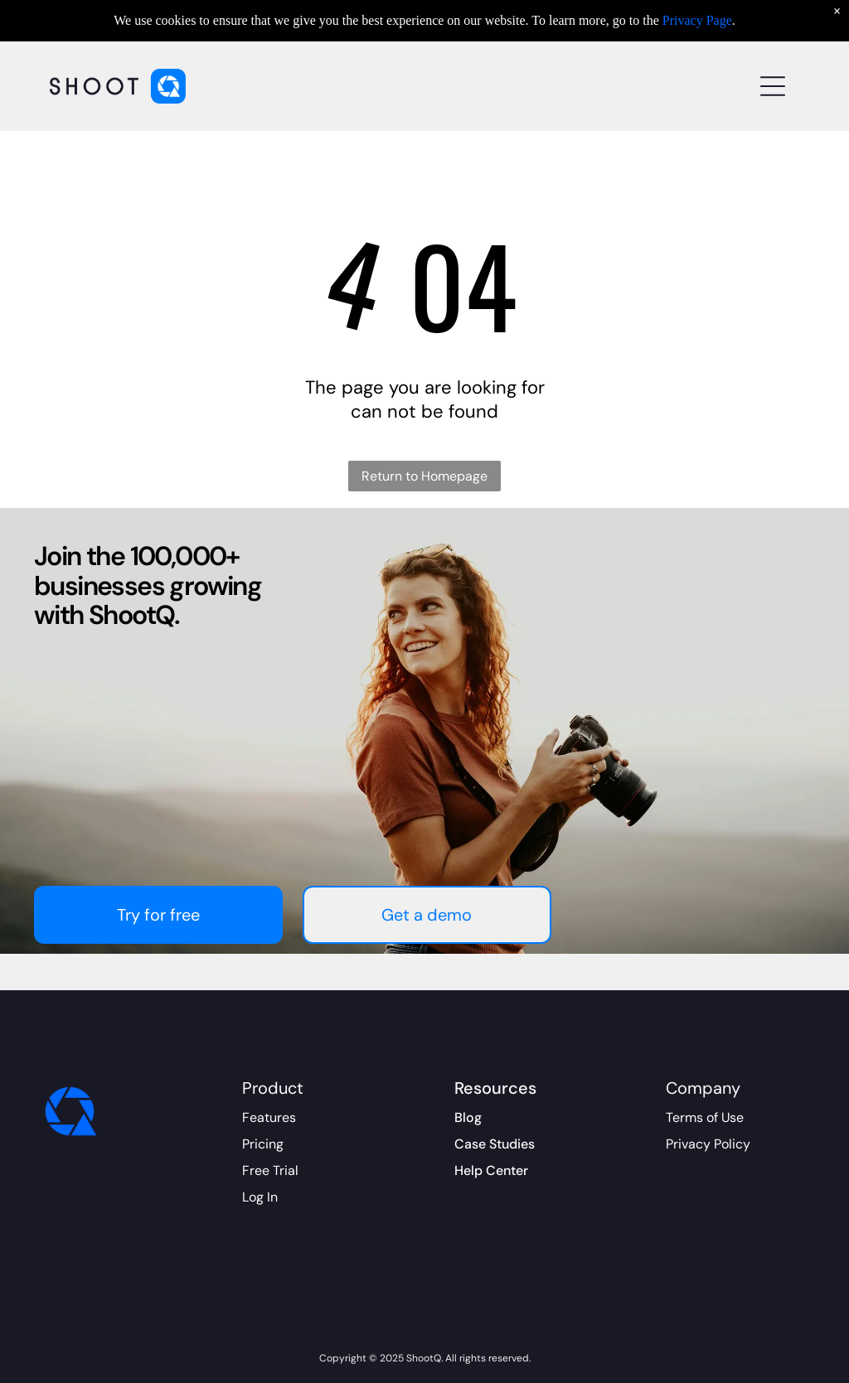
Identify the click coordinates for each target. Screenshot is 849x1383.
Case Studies (494, 1144)
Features (269, 1117)
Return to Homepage (424, 476)
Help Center (491, 1170)
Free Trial (270, 1170)
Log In (260, 1197)
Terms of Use (705, 1117)
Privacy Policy (708, 1144)
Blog (468, 1117)
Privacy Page (697, 20)
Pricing (263, 1144)
